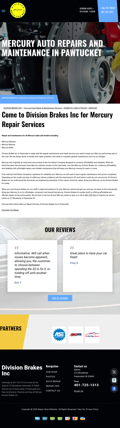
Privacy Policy (92, 409)
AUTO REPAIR (53, 381)
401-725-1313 (107, 12)
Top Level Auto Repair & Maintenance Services (43, 108)
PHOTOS (50, 376)
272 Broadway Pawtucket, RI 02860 (30, 98)
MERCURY (93, 108)
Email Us (78, 391)
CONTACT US (53, 390)
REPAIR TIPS (52, 386)
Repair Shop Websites (48, 409)
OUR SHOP (51, 372)
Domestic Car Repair (10, 210)
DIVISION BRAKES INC (12, 108)
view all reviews (60, 298)
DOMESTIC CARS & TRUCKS (75, 108)
